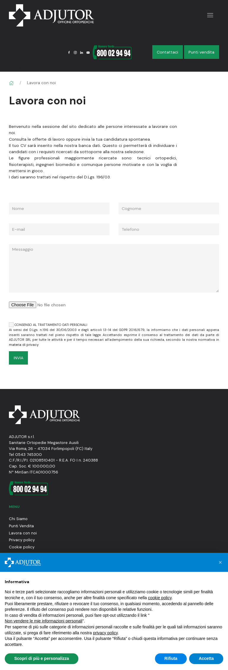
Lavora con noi (23, 533)
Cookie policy (21, 547)
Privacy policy (22, 539)
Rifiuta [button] (171, 658)
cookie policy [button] (160, 597)
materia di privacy (24, 345)
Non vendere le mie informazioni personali (43, 621)
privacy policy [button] (105, 632)
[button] (220, 562)
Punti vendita (201, 52)
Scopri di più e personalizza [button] (41, 658)
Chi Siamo (18, 518)
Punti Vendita (21, 525)
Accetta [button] (206, 658)
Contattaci (167, 52)
